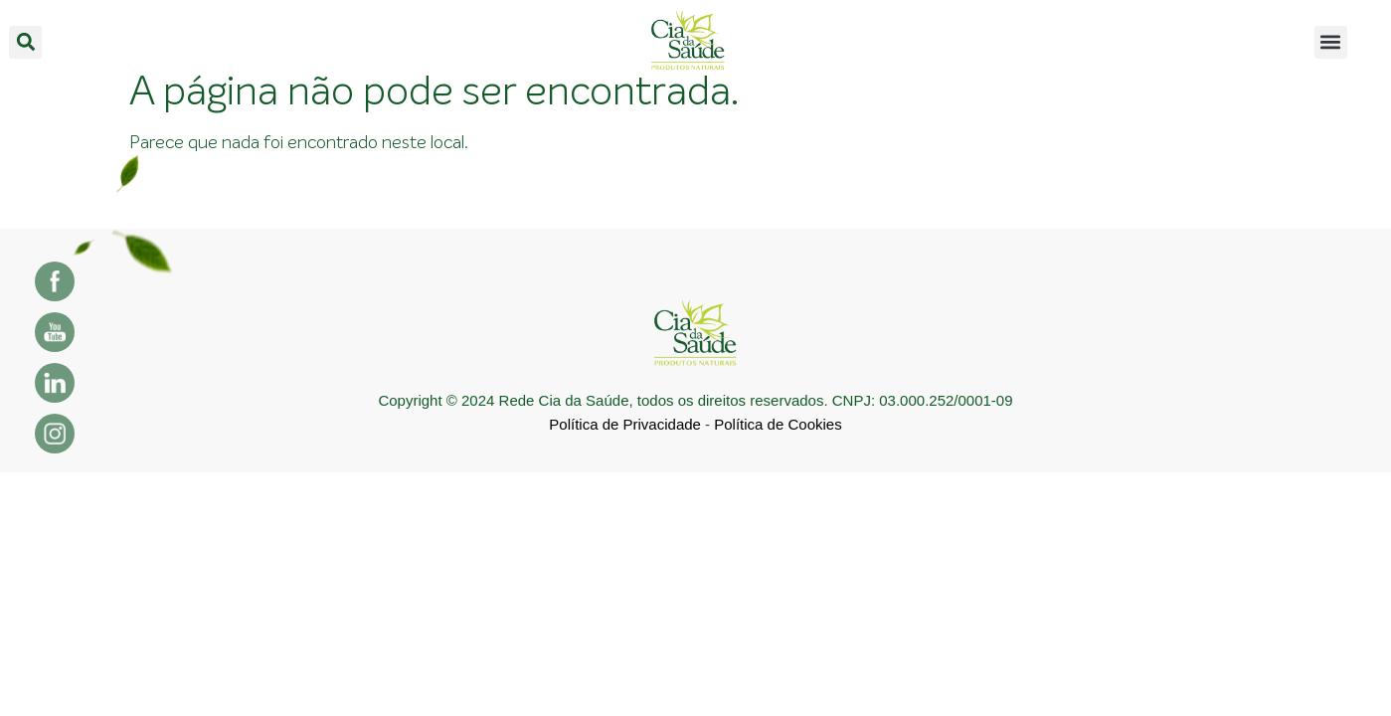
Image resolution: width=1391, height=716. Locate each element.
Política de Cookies (777, 424)
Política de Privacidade (625, 424)
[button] (25, 42)
